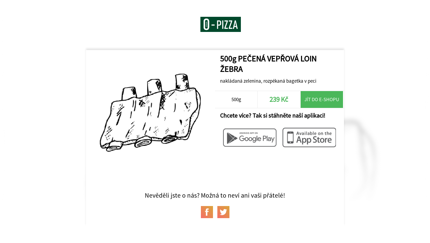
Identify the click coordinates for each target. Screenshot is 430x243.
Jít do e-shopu (321, 99)
